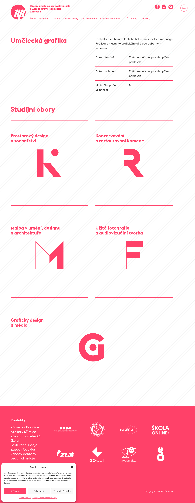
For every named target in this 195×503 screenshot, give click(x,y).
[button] (71, 467)
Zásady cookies (25, 498)
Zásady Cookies (23, 448)
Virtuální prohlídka (110, 18)
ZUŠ (125, 18)
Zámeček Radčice (25, 425)
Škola (33, 18)
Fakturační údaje (24, 443)
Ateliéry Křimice (23, 430)
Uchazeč (43, 18)
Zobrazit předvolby (62, 491)
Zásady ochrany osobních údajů (45, 498)
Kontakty (145, 18)
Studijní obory (70, 18)
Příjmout (15, 491)
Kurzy (134, 18)
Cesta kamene (89, 18)
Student (56, 18)
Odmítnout (39, 491)
